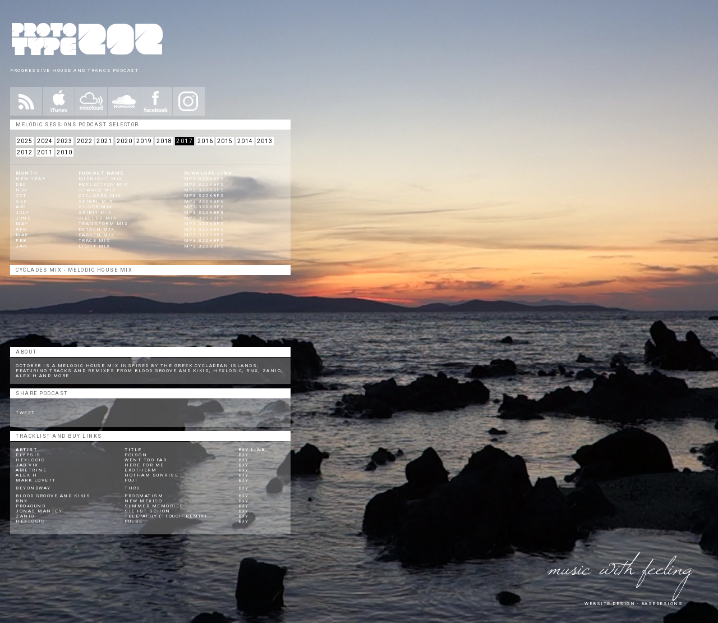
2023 (64, 141)
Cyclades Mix (100, 195)
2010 (64, 152)
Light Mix (95, 246)
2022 (85, 141)
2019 (144, 141)
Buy (243, 454)
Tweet (25, 412)
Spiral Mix (96, 201)
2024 (45, 141)
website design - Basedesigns (633, 603)
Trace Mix (95, 240)
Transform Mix (103, 223)
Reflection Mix (103, 184)
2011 (45, 152)
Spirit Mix (95, 212)
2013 (265, 141)
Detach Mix (97, 229)
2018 (164, 141)
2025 (25, 141)
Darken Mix (97, 234)
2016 (205, 141)
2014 (245, 141)
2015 (225, 141)
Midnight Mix (101, 178)
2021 (104, 141)
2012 (25, 152)
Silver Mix (96, 206)
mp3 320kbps (204, 178)
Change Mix (97, 190)
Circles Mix (98, 218)
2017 (184, 141)
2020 (124, 141)
